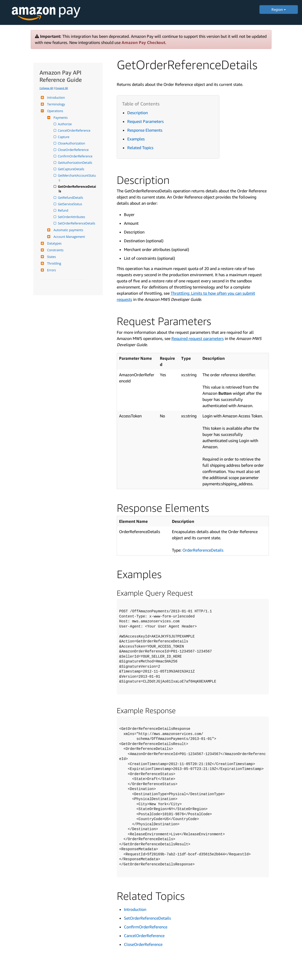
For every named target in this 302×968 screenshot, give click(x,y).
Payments (60, 117)
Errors (51, 270)
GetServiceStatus (70, 204)
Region (278, 9)
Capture (64, 137)
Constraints (55, 250)
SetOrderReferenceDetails (77, 223)
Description (137, 112)
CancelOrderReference (75, 130)
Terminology (55, 104)
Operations (54, 111)
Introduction (55, 97)
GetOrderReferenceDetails (77, 188)
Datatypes (54, 243)
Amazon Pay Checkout (143, 42)
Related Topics (140, 147)
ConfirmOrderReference (76, 156)
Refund (63, 210)
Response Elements (144, 130)
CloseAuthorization (72, 143)
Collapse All (46, 87)
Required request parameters (197, 338)
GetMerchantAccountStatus (77, 177)
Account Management (68, 237)
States (51, 257)
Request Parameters (145, 121)
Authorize (65, 124)
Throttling (53, 263)
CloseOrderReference (74, 150)
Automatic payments (67, 230)
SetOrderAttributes (72, 217)
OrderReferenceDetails (202, 550)
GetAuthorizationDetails (75, 162)
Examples (136, 138)
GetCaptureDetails (71, 169)
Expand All (61, 87)
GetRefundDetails (71, 197)
